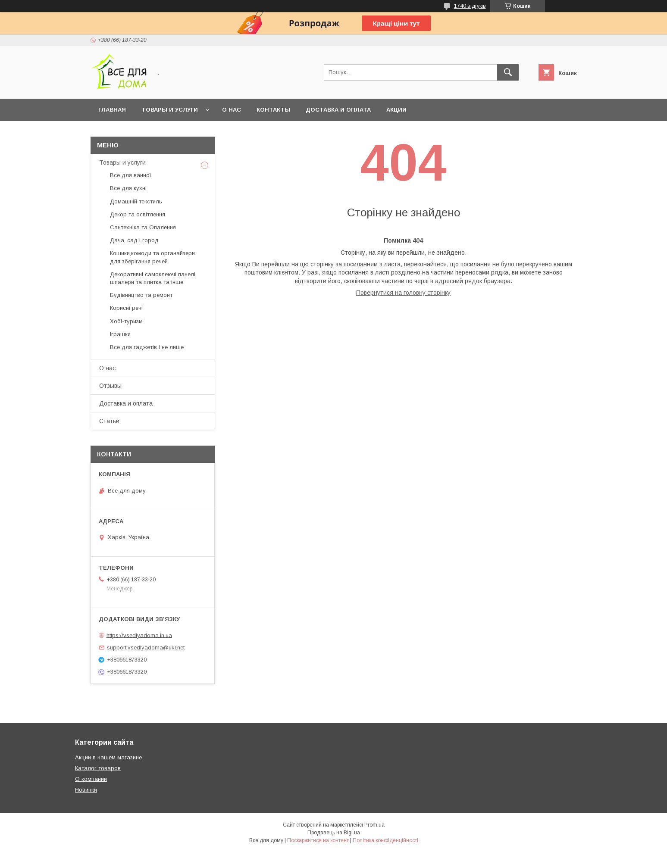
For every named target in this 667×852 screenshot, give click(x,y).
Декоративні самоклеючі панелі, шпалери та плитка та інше (153, 278)
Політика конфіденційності (385, 840)
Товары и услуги (169, 109)
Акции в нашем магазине (108, 757)
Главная (112, 109)
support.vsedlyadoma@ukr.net (146, 647)
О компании (91, 779)
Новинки (86, 789)
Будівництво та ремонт (141, 295)
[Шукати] (508, 72)
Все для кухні (128, 188)
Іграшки (120, 334)
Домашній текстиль (136, 201)
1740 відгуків (470, 6)
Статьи (109, 421)
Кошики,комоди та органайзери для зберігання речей (152, 257)
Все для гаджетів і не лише (147, 347)
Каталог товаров (98, 768)
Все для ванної (130, 175)
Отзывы (110, 385)
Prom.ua (374, 825)
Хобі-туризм (126, 321)
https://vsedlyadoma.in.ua (139, 635)
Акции (396, 109)
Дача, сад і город (134, 240)
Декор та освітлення (137, 214)
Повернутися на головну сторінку (403, 292)
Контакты (273, 109)
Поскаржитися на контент (318, 840)
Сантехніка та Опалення (143, 227)
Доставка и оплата (338, 109)
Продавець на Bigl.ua (333, 833)
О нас (231, 109)
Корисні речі (126, 308)
